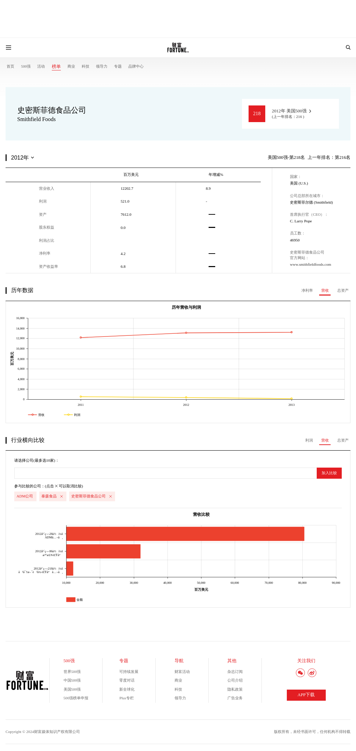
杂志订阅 (235, 671)
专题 (118, 66)
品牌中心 (136, 66)
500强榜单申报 (76, 698)
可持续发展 (128, 671)
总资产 (343, 290)
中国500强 (72, 680)
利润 (309, 440)
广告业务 (235, 698)
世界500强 (72, 671)
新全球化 (127, 689)
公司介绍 (235, 680)
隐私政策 (235, 689)
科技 (85, 66)
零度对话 (127, 680)
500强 (26, 66)
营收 (325, 290)
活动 (41, 66)
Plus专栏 (126, 698)
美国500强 (72, 689)
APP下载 (306, 694)
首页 (10, 66)
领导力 (101, 66)
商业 (71, 66)
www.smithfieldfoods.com (310, 264)
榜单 (56, 66)
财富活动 (182, 671)
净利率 (307, 290)
